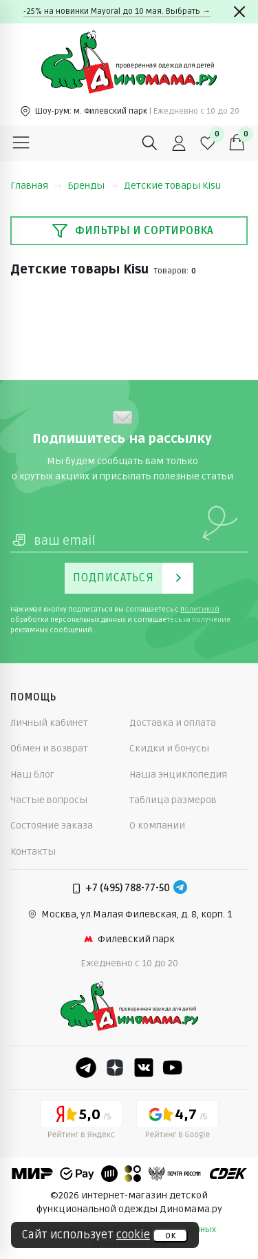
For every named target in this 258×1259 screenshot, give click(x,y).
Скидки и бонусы (169, 748)
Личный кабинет (49, 723)
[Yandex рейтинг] (81, 1122)
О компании (157, 825)
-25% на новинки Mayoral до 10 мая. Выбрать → (117, 11)
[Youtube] (173, 1068)
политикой (199, 609)
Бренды (92, 185)
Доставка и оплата (172, 723)
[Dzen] (115, 1068)
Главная (36, 185)
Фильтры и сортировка (132, 230)
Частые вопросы (48, 800)
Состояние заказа (51, 825)
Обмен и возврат (49, 748)
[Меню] (21, 143)
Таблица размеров (173, 800)
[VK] (144, 1068)
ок (170, 1235)
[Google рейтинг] (177, 1122)
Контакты (33, 851)
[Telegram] (180, 888)
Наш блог (32, 774)
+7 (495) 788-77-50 (127, 888)
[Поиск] (150, 143)
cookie (133, 1235)
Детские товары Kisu (172, 185)
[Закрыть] (239, 11)
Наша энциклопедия (178, 774)
